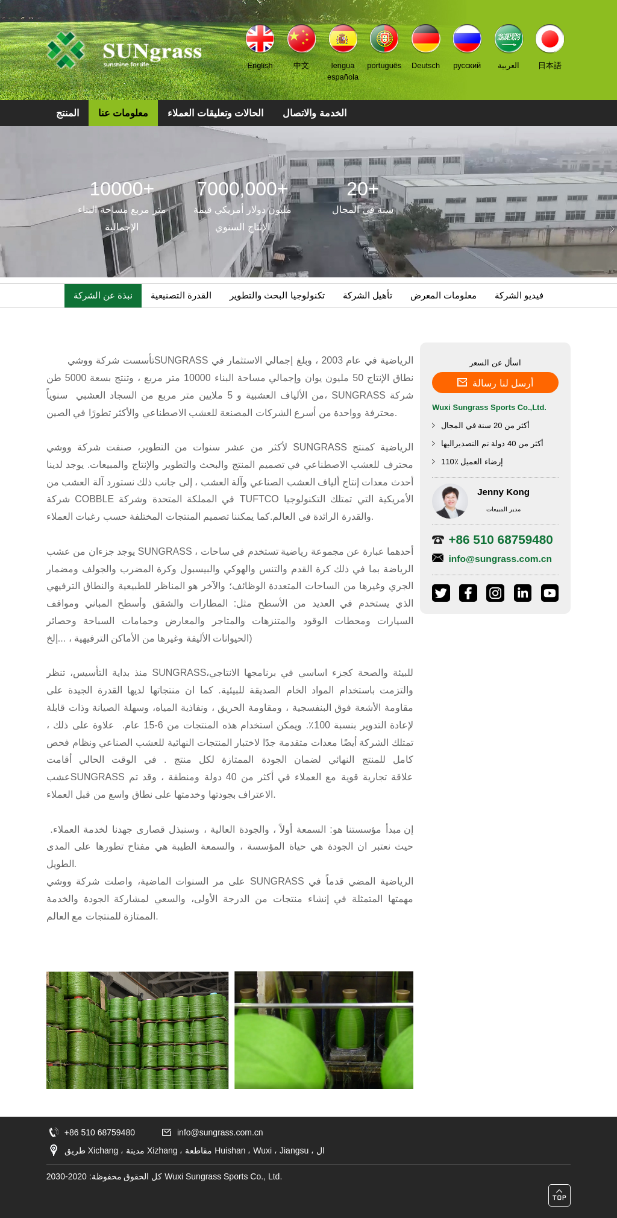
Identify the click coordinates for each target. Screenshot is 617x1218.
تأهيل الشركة (367, 295)
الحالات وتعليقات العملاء (215, 113)
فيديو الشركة (519, 295)
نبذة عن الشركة (103, 295)
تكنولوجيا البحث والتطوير (277, 295)
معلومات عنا (123, 113)
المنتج (67, 113)
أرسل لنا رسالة (495, 380)
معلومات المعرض (443, 295)
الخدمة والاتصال (314, 113)
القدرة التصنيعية (181, 295)
